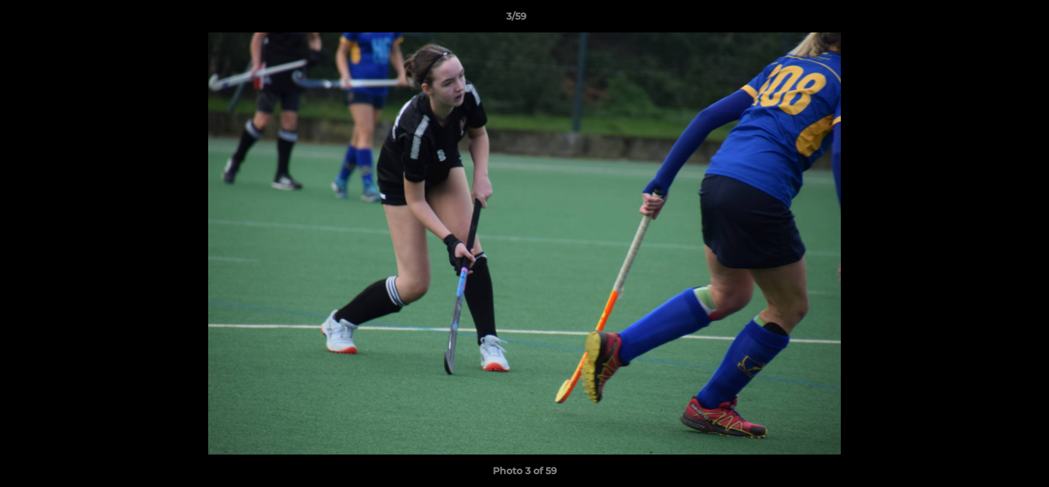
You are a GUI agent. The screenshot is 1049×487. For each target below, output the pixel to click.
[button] (992, 20)
